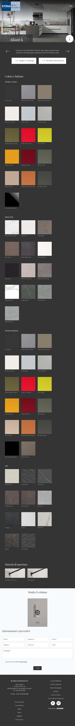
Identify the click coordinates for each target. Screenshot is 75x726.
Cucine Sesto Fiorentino (56, 698)
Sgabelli (19, 716)
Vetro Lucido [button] (11, 82)
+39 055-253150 (20, 690)
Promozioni (19, 719)
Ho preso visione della (16, 661)
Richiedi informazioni (52, 60)
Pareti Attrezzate (55, 688)
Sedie (19, 709)
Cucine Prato (19, 705)
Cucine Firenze (56, 695)
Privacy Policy (23, 661)
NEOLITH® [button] (9, 217)
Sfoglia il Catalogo (24, 60)
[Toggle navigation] (71, 6)
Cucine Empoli (19, 702)
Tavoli (19, 712)
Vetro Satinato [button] (11, 331)
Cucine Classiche (55, 684)
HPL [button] (6, 466)
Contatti (55, 691)
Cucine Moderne (55, 681)
